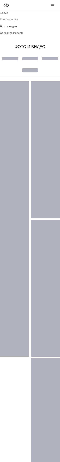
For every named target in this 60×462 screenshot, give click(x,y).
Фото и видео (8, 26)
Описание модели (11, 33)
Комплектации (9, 19)
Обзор (4, 12)
